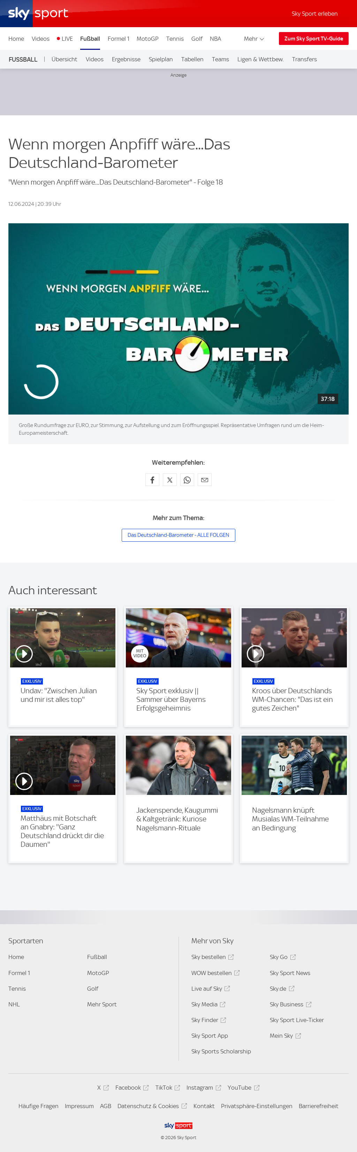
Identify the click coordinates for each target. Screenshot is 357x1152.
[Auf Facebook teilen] (152, 479)
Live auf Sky (209, 990)
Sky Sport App (209, 1035)
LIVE (67, 38)
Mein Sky (284, 1037)
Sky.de (281, 990)
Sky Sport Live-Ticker (297, 1019)
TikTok (166, 1088)
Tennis (175, 38)
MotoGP (148, 38)
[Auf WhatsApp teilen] (187, 479)
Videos (41, 38)
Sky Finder (207, 1021)
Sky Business (289, 1005)
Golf (197, 38)
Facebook (131, 1088)
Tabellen (192, 59)
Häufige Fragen (38, 1106)
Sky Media (207, 1005)
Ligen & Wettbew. (260, 59)
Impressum (79, 1106)
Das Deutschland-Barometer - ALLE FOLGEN (178, 535)
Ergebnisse (126, 59)
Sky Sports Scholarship (221, 1051)
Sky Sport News (290, 972)
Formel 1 (118, 38)
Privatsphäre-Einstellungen (257, 1106)
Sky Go (282, 958)
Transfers (304, 59)
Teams (220, 59)
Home (16, 38)
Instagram (203, 1088)
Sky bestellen (211, 958)
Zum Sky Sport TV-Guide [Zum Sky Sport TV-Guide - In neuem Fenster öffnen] (313, 39)
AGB (105, 1106)
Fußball (90, 38)
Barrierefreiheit (319, 1106)
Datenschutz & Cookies (151, 1107)
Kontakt (204, 1106)
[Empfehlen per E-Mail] (205, 479)
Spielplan (161, 59)
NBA (215, 38)
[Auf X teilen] (170, 479)
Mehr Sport (102, 1004)
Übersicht (64, 59)
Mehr (254, 38)
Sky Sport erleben (315, 13)
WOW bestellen (214, 974)
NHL (14, 1004)
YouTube (242, 1088)
